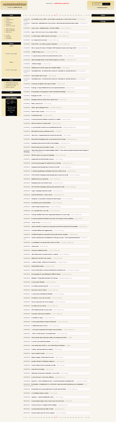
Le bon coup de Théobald (37, 282)
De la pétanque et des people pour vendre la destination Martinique (48, 91)
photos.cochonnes (10, 87)
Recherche (8, 24)
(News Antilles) (67, 135)
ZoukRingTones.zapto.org (12, 84)
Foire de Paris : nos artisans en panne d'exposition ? (44, 44)
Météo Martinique (10, 29)
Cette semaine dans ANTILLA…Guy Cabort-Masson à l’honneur (48, 345)
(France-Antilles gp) (60, 147)
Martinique (8, 36)
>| (88, 15)
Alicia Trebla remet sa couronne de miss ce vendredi (44, 254)
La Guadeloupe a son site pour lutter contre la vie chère (45, 242)
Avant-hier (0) (9, 22)
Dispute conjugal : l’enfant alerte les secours (42, 357)
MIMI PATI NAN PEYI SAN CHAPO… (41, 258)
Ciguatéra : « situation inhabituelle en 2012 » (42, 397)
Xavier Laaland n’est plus (38, 353)
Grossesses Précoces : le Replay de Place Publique (44, 405)
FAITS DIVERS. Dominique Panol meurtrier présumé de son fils (47, 187)
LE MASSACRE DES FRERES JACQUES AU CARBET (46, 119)
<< (25, 15)
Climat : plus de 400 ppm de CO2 (39, 107)
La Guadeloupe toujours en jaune (39, 393)
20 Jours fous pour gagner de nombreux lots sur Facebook (46, 163)
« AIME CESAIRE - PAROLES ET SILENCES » (44, 262)
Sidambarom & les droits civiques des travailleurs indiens (46, 67)
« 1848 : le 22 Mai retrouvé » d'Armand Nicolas (43, 333)
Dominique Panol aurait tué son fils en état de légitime (45, 143)
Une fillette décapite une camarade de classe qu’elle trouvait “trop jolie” (49, 234)
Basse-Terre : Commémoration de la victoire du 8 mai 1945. (46, 135)
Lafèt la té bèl (34, 246)
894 (65, 15)
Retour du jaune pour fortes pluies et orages (42, 147)
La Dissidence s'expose (37, 317)
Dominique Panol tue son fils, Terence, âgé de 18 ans (44, 99)
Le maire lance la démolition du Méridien (42, 294)
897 (73, 15)
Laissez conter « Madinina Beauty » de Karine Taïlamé (45, 28)
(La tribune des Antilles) (73, 270)
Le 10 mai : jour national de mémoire (40, 341)
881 (30, 15)
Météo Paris (8, 32)
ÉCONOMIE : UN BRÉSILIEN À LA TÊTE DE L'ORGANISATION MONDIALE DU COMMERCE (57, 384)
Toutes (7, 18)
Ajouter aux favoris (10, 25)
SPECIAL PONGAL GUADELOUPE (41, 123)
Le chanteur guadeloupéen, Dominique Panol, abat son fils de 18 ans (48, 171)
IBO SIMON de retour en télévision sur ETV (42, 131)
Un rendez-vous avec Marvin (38, 305)
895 (68, 15)
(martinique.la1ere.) (65, 143)
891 (57, 15)
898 (76, 15)
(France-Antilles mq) (66, 28)
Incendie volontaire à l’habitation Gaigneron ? (43, 361)
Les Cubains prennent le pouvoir (39, 286)
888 (49, 15)
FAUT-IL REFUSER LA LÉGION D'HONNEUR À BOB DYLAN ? (48, 270)
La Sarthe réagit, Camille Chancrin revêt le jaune (44, 36)
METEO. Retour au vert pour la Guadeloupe (42, 155)
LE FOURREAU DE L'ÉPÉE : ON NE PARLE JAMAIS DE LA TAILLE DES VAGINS (53, 19)
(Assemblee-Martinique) (56, 107)
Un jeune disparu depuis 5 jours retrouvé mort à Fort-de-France (47, 401)
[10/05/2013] (27, 147)
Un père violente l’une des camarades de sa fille (43, 365)
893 (63, 15)
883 (36, 15)
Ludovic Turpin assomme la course (40, 206)
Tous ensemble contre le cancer (39, 75)
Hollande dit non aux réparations (39, 179)
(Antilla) (70, 337)
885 (41, 15)
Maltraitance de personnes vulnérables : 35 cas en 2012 (45, 373)
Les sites (8, 35)
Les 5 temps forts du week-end (39, 40)
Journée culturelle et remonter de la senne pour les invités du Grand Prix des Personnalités (54, 226)
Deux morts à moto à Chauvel (39, 290)
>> (86, 15)
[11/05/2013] (27, 19)
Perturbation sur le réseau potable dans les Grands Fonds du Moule (48, 389)
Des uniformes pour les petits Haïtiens (41, 202)
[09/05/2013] (27, 401)
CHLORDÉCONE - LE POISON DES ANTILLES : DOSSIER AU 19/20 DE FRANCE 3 (54, 71)
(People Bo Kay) (72, 171)
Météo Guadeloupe (10, 30)
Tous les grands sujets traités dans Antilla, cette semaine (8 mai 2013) (48, 337)
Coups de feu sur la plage (37, 369)
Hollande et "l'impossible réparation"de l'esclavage (44, 278)
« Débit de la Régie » (36, 63)
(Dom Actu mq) (61, 83)
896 (71, 15)
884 (38, 15)
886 (44, 15)
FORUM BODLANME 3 (37, 266)
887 (46, 15)
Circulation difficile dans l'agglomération (41, 230)
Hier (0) (8, 21)
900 (81, 15)
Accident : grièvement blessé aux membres (42, 349)
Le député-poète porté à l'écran (39, 325)
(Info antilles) (69, 401)
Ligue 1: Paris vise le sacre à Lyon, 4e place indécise (44, 32)
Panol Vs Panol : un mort (37, 111)
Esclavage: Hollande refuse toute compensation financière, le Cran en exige (50, 214)
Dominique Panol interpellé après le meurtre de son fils (45, 167)
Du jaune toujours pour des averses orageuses (43, 413)
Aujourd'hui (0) (9, 19)
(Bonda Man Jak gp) (51, 111)
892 (60, 15)
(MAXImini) (59, 131)
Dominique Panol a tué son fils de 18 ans (41, 183)
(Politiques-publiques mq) (69, 127)
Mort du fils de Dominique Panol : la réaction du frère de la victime (48, 139)
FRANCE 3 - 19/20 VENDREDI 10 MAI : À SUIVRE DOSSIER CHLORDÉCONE (52, 381)
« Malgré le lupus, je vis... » (38, 52)
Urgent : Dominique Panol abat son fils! (41, 190)
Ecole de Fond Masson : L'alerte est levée (41, 194)
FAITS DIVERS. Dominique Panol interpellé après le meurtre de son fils (49, 175)
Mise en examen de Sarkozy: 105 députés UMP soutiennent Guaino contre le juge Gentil (53, 48)
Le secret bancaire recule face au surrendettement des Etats (46, 127)
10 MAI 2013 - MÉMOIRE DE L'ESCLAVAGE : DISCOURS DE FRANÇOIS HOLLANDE (54, 23)
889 (52, 15)
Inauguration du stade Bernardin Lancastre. (42, 159)
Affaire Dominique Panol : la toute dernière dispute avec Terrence (48, 59)
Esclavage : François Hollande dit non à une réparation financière (48, 87)
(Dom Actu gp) (65, 67)
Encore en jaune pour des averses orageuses (42, 301)
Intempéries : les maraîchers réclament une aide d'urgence (46, 198)
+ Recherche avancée (101, 7)
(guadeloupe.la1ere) (71, 59)
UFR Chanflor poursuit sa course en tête (41, 309)
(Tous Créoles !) (47, 63)
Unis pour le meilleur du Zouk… (39, 250)
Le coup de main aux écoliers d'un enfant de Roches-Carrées (46, 55)
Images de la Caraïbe (11, 85)
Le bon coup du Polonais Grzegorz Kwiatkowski (43, 321)
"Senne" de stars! (35, 222)
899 (79, 15)
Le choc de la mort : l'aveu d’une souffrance (42, 377)
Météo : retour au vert (37, 103)
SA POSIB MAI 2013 (36, 115)
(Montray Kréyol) (48, 115)
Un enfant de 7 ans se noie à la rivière (40, 298)
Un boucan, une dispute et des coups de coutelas (43, 83)
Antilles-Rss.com (17, 7)
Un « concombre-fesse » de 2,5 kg (39, 210)
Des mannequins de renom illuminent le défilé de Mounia (45, 274)
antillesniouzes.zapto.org (12, 82)
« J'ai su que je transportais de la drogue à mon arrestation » (47, 329)
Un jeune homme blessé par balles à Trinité (42, 409)
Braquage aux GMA (36, 95)
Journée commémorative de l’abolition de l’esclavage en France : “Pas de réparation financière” (55, 237)
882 (33, 15)
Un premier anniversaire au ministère (41, 313)
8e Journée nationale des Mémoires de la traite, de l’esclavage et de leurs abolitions (52, 218)
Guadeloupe (9, 38)
